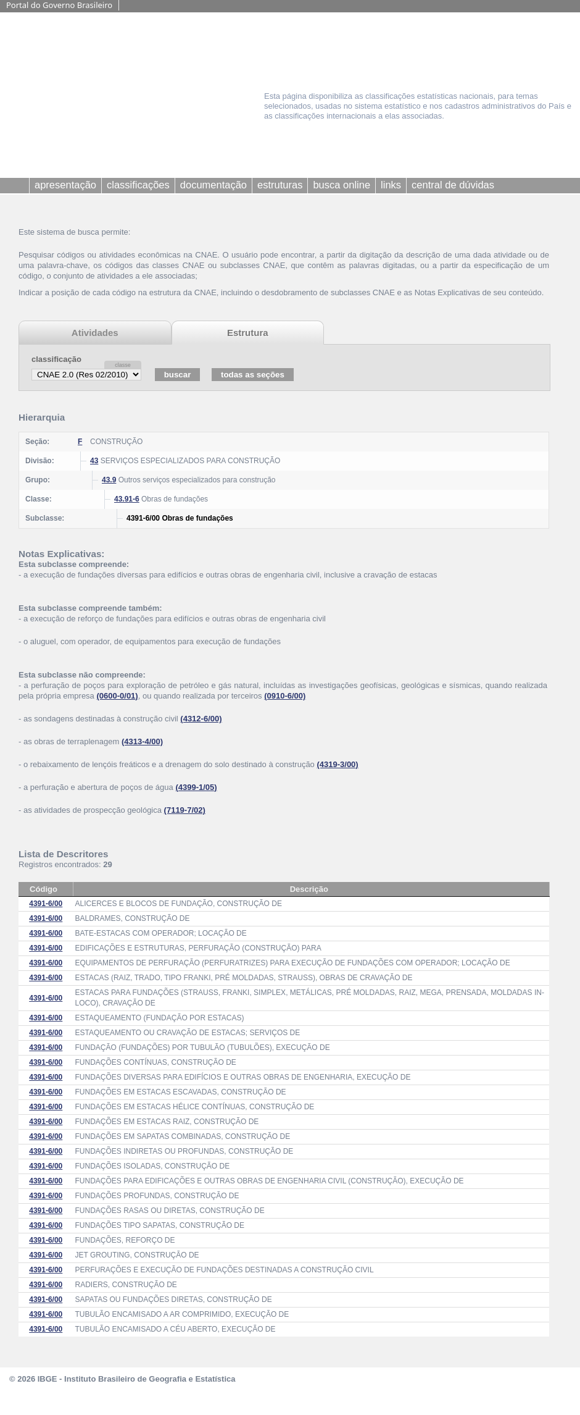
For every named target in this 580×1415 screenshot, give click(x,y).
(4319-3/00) (337, 764)
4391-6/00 (45, 903)
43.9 (109, 480)
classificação (56, 359)
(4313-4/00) (142, 741)
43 (94, 460)
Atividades (95, 332)
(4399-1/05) (196, 787)
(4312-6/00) (201, 718)
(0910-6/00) (284, 695)
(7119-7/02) (184, 810)
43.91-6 (126, 499)
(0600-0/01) (117, 695)
